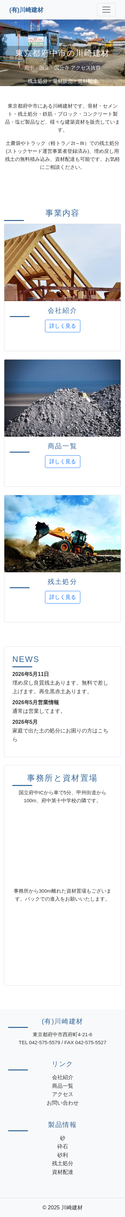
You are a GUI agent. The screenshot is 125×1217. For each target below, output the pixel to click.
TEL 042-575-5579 (39, 1042)
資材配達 (62, 1172)
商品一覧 (62, 1086)
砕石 (62, 1146)
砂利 (62, 1155)
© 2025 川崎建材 (62, 1207)
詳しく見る (62, 326)
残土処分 (62, 1163)
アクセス (62, 1094)
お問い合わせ (63, 1103)
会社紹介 (62, 1077)
